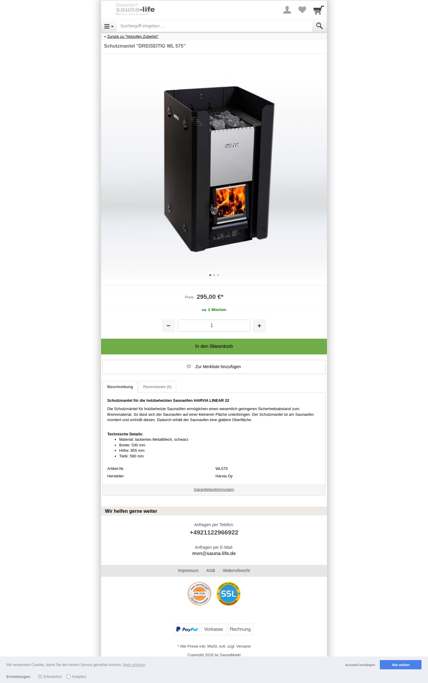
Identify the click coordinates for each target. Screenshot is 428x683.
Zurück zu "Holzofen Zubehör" (133, 36)
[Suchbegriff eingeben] (214, 26)
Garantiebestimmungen (214, 489)
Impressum (188, 570)
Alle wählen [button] (401, 665)
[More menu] (287, 9)
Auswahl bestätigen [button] (360, 665)
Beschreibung (120, 387)
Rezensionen (157, 387)
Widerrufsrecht (236, 570)
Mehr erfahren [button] (134, 665)
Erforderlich (52, 677)
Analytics (79, 677)
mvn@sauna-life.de (214, 553)
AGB (210, 570)
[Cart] (318, 9)
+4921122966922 (214, 532)
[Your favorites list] (302, 9)
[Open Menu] (109, 26)
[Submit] (319, 26)
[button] (214, 367)
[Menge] (214, 325)
